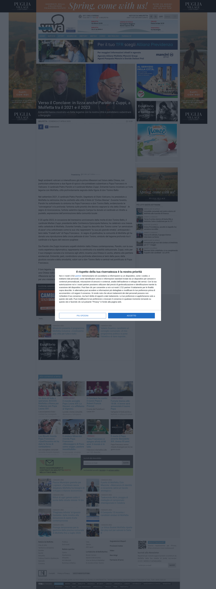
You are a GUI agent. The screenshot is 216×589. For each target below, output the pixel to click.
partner (78, 276)
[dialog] (108, 294)
